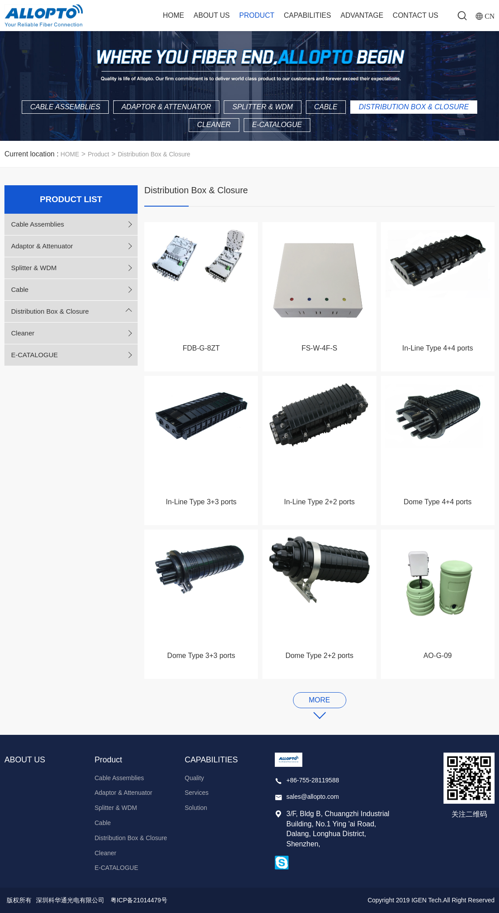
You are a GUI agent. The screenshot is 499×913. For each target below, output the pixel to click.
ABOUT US (212, 15)
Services (197, 792)
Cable (325, 107)
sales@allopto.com (312, 796)
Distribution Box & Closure (414, 107)
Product (256, 15)
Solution (196, 807)
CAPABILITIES (307, 15)
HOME (69, 154)
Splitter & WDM (262, 107)
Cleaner (214, 124)
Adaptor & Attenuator (166, 107)
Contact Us (416, 15)
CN (490, 16)
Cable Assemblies (65, 107)
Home (173, 15)
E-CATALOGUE (277, 124)
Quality (194, 777)
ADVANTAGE (362, 15)
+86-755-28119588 (312, 780)
